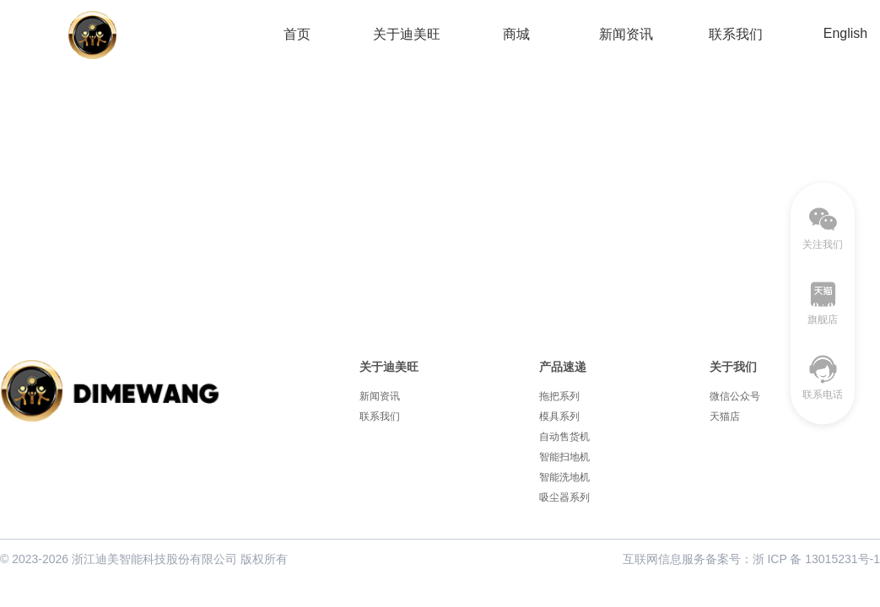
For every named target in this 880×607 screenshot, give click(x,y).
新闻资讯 (626, 34)
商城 (516, 34)
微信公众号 (735, 396)
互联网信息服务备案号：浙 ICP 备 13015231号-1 (752, 559)
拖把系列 (559, 396)
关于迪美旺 (406, 34)
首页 (296, 34)
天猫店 (725, 416)
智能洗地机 (564, 477)
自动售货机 (564, 437)
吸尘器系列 (564, 497)
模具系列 (559, 416)
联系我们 (736, 34)
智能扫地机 (564, 457)
